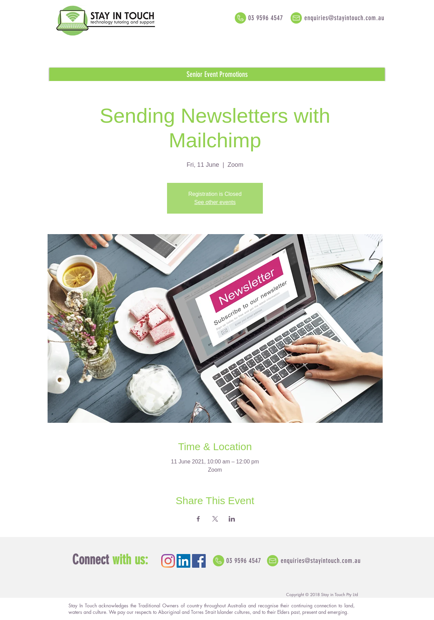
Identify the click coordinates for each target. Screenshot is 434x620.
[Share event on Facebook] (198, 519)
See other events (215, 202)
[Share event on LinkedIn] (232, 519)
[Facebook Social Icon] (199, 561)
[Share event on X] (215, 519)
